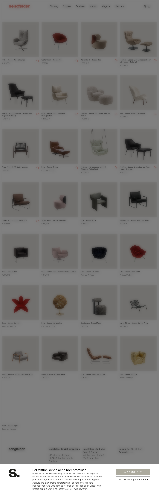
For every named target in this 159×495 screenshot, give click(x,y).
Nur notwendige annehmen (133, 479)
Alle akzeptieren (133, 472)
